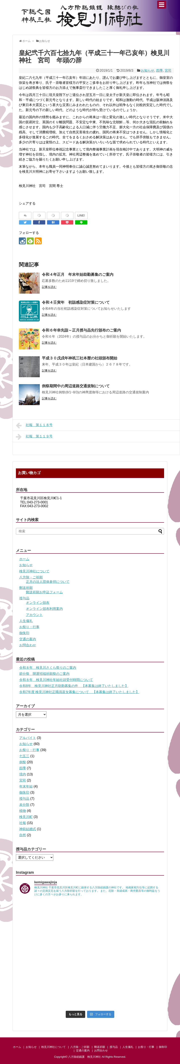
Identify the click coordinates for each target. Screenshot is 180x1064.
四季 (159, 70)
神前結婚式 (27, 829)
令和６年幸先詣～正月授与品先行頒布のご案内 (81, 330)
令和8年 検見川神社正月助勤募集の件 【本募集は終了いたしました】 (73, 686)
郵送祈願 (26, 588)
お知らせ (147, 70)
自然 (22, 835)
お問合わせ (27, 645)
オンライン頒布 (37, 602)
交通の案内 (27, 639)
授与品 (24, 598)
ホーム (24, 559)
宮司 (168, 70)
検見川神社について (34, 571)
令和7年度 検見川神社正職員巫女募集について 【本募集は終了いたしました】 (79, 692)
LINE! (81, 215)
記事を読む (49, 287)
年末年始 (26, 786)
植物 (22, 811)
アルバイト (27, 738)
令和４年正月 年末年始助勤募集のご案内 (77, 274)
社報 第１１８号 (34, 425)
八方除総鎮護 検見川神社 (84, 1056)
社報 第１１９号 (34, 436)
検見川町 (26, 817)
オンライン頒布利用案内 (44, 608)
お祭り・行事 (29, 627)
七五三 (24, 756)
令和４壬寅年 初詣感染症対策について (76, 302)
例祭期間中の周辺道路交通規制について (76, 386)
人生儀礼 (26, 621)
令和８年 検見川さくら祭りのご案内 (47, 667)
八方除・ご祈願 (31, 577)
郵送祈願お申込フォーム (44, 592)
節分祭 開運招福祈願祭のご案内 (44, 673)
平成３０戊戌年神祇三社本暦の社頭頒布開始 (79, 358)
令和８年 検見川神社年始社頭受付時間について (56, 680)
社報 (22, 823)
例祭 (22, 762)
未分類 (24, 804)
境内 (22, 774)
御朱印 (24, 633)
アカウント (34, 615)
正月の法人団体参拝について (47, 581)
